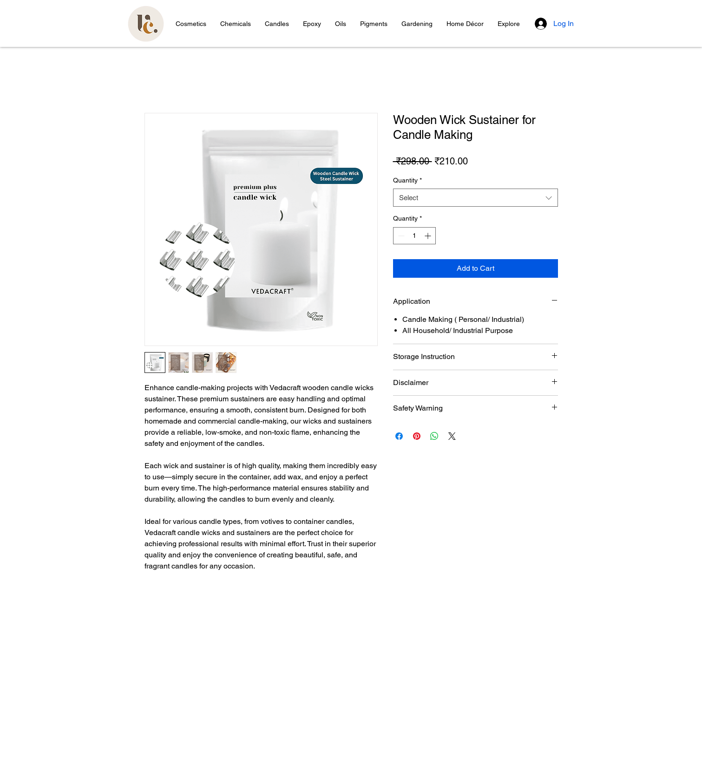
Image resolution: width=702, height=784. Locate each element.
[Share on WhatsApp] (434, 436)
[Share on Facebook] (399, 436)
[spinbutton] (414, 236)
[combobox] (475, 198)
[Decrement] (400, 236)
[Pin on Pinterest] (416, 436)
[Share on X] (452, 436)
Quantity (407, 180)
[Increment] (428, 236)
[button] (191, 24)
